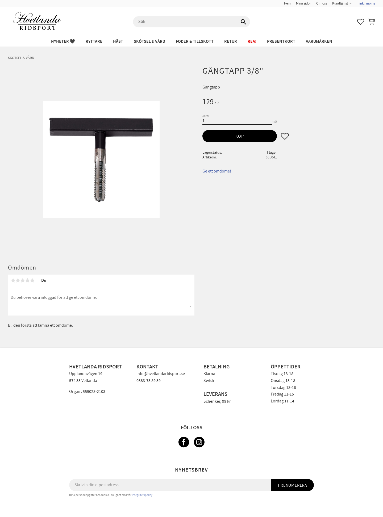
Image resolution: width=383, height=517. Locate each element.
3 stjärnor (22, 280)
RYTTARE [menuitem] (94, 41)
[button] (360, 21)
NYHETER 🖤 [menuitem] (63, 41)
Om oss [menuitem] (321, 3)
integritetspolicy (142, 495)
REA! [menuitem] (252, 41)
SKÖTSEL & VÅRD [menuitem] (149, 41)
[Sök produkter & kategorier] (191, 21)
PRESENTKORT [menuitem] (281, 41)
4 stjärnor (27, 280)
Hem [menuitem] (287, 3)
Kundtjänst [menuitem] (340, 3)
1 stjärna (13, 280)
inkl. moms (367, 3)
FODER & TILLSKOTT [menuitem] (195, 41)
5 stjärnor (32, 280)
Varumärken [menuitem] (319, 41)
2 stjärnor (17, 280)
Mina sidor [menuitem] (303, 3)
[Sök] (243, 21)
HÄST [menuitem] (118, 41)
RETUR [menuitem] (230, 41)
